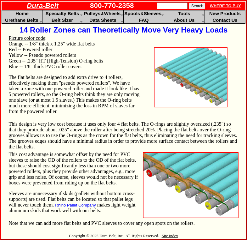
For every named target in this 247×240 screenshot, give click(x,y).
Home (22, 13)
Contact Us (224, 20)
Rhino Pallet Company (75, 205)
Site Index (170, 236)
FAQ (144, 20)
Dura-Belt (43, 5)
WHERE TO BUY (225, 5)
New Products (225, 13)
